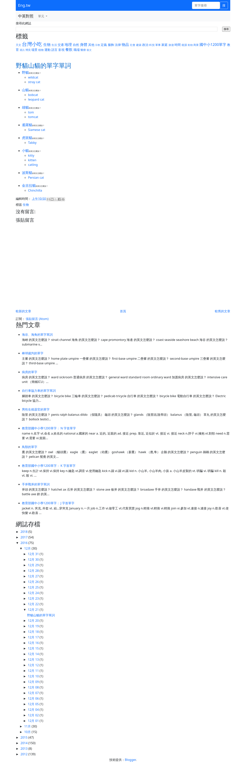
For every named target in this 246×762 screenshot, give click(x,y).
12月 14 (34, 654)
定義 (104, 45)
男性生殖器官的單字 (36, 409)
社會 (132, 45)
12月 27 (34, 576)
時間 (178, 45)
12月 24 (34, 593)
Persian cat (36, 177)
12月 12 (34, 665)
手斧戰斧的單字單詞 (36, 484)
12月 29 (34, 565)
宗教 (97, 45)
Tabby (32, 142)
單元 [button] (41, 16)
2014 (24, 743)
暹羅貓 (27, 124)
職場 (77, 50)
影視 (61, 50)
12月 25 (34, 587)
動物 (190, 45)
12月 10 (34, 676)
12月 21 (34, 609)
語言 (54, 50)
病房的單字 (29, 372)
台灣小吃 (32, 44)
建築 (138, 45)
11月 (28, 726)
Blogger (130, 760)
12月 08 (34, 687)
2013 (24, 748)
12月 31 (34, 554)
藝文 (89, 50)
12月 (28, 548)
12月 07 (34, 693)
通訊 (22, 50)
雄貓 (25, 107)
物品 (125, 44)
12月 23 (34, 598)
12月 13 (34, 659)
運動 (47, 50)
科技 (152, 45)
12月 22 (34, 604)
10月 (28, 732)
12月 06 (34, 698)
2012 (24, 754)
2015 (24, 737)
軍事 (158, 45)
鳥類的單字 (29, 447)
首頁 (123, 311)
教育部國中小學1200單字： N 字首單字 (49, 428)
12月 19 (34, 626)
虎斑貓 (27, 137)
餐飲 (69, 49)
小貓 (25, 150)
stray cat (34, 82)
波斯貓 (27, 172)
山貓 (25, 90)
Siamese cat (36, 130)
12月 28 (34, 571)
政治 (145, 45)
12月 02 (34, 715)
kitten (32, 160)
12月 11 (34, 671)
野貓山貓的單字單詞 (41, 615)
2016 (24, 543)
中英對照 (25, 16)
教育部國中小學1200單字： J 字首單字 (48, 503)
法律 (118, 45)
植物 (41, 50)
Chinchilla (35, 190)
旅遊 (171, 45)
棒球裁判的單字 (32, 353)
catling (33, 165)
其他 (91, 45)
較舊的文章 (222, 311)
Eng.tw (24, 5)
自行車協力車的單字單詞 (39, 390)
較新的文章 (23, 311)
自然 (76, 45)
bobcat (33, 95)
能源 (184, 45)
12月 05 (34, 704)
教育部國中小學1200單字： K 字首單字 (49, 466)
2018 (24, 532)
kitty (31, 155)
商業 (196, 45)
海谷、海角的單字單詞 (37, 334)
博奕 (28, 50)
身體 (83, 44)
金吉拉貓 (29, 185)
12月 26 (34, 582)
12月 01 (34, 721)
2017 (24, 537)
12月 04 (34, 709)
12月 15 (34, 648)
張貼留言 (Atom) (37, 319)
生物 (47, 44)
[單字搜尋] (206, 5)
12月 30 (34, 559)
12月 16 (34, 643)
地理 (68, 44)
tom (31, 112)
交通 (61, 45)
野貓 (25, 72)
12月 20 (34, 620)
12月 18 (34, 632)
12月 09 (34, 682)
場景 (34, 50)
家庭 (164, 45)
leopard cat (36, 99)
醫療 (83, 50)
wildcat (33, 77)
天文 (18, 45)
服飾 (111, 45)
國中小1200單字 (212, 44)
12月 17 (34, 637)
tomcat (33, 117)
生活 (54, 45)
